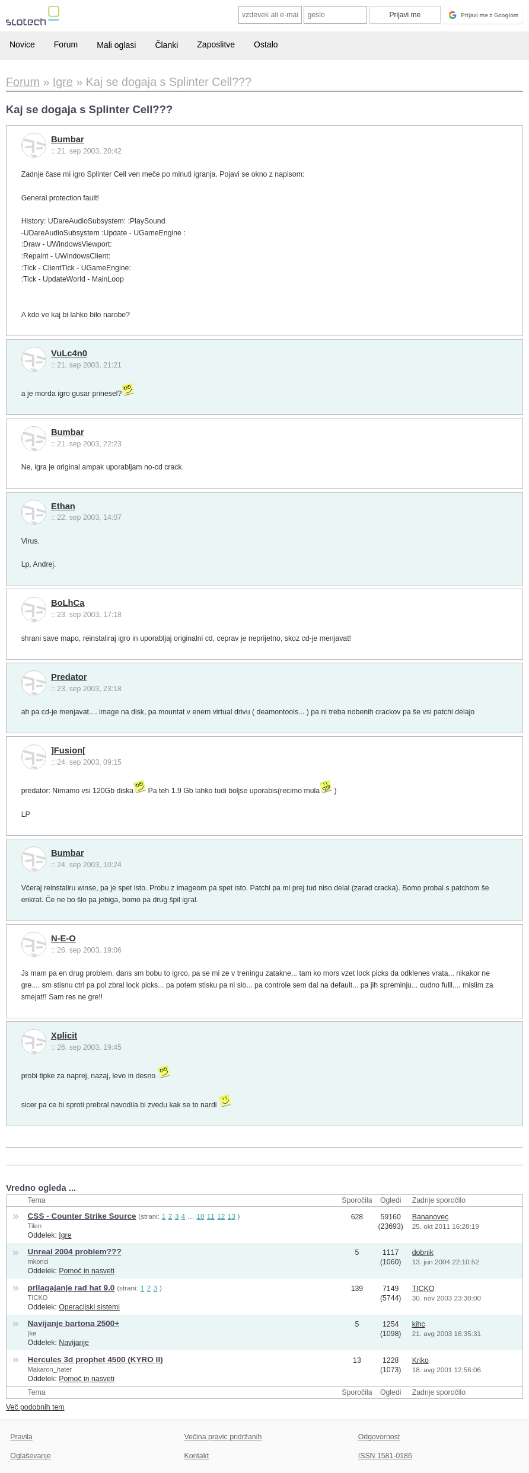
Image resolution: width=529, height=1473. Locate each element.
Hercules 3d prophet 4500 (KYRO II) (95, 1359)
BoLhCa (68, 603)
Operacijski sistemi (89, 1307)
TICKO (38, 1297)
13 (231, 1216)
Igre (65, 1235)
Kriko (420, 1360)
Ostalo (266, 44)
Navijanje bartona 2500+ (74, 1323)
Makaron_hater (50, 1369)
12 (221, 1216)
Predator (69, 677)
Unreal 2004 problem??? (75, 1251)
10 (200, 1216)
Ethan (63, 506)
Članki (166, 45)
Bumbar (67, 139)
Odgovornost (379, 1437)
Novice (22, 44)
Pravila (21, 1437)
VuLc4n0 (69, 353)
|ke (32, 1333)
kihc (418, 1324)
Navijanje (74, 1342)
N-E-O (63, 938)
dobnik (423, 1252)
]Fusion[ (68, 750)
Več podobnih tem (35, 1407)
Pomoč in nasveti (86, 1271)
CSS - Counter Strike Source (82, 1216)
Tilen (35, 1225)
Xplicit (64, 1035)
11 (211, 1216)
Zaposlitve (216, 44)
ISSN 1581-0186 (385, 1456)
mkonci (38, 1261)
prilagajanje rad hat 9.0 (71, 1287)
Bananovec (430, 1217)
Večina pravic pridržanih (223, 1437)
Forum (66, 44)
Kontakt (196, 1456)
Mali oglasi (116, 45)
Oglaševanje (30, 1456)
